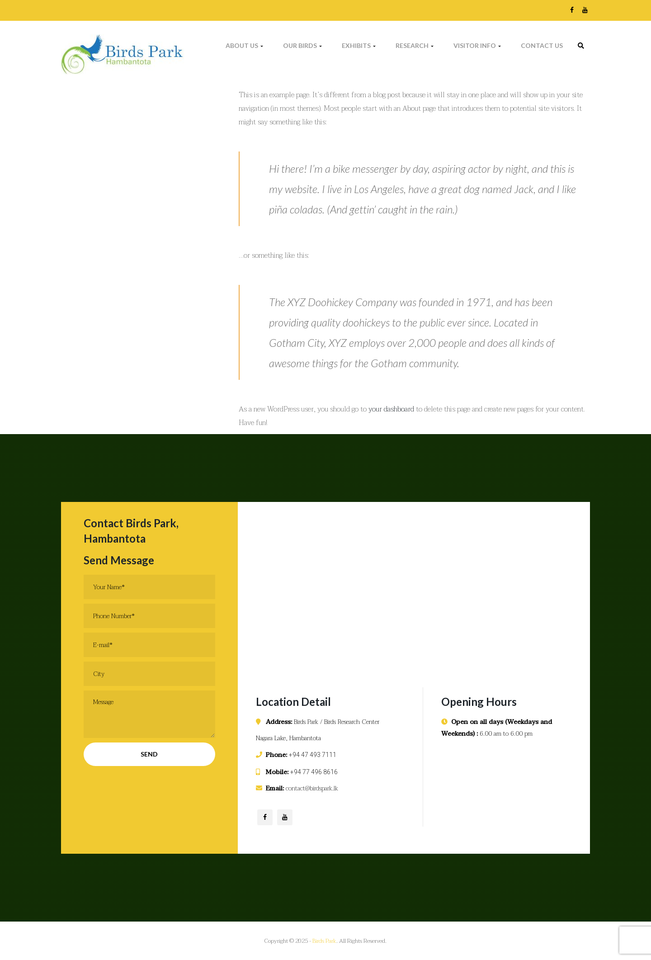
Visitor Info (477, 45)
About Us (244, 45)
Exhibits (359, 45)
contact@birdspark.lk (312, 788)
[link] (581, 45)
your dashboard (391, 409)
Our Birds (302, 45)
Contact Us (542, 45)
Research (415, 45)
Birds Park (324, 941)
